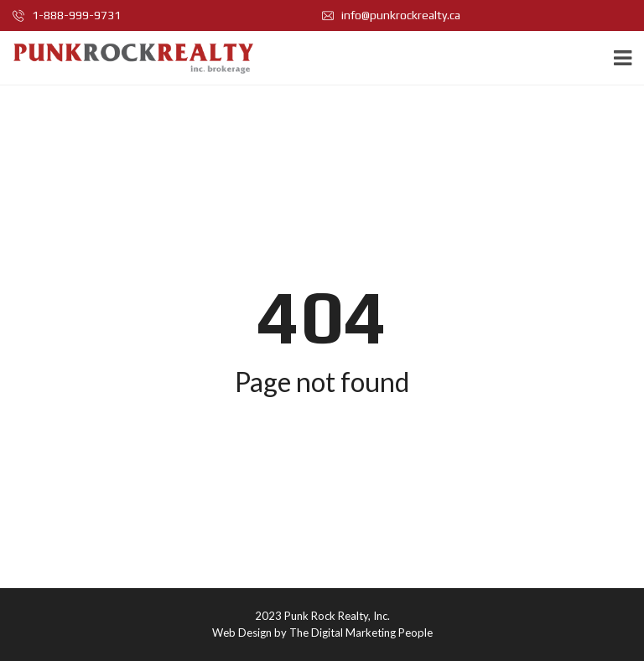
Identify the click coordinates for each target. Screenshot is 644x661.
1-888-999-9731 (67, 15)
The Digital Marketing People (361, 632)
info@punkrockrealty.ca (391, 15)
